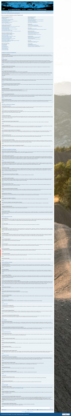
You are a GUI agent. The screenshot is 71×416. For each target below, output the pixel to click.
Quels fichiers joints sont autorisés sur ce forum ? (33, 41)
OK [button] (65, 414)
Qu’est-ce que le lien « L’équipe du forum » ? (33, 22)
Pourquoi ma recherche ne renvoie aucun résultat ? (33, 32)
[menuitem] (6, 11)
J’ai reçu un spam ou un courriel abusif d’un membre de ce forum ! (35, 26)
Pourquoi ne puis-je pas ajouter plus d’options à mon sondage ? (9, 36)
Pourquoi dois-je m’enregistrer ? (5, 17)
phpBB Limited (21, 387)
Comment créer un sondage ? (5, 35)
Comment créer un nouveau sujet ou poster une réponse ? (8, 33)
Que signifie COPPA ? (4, 18)
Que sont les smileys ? (4, 45)
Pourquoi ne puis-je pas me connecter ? (6, 20)
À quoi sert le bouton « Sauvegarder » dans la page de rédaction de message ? (10, 40)
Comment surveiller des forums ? (31, 38)
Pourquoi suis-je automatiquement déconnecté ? (7, 22)
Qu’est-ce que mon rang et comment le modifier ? (7, 30)
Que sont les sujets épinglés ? (5, 48)
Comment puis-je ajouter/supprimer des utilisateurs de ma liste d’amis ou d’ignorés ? (37, 29)
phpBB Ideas (38, 392)
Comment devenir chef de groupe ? (32, 20)
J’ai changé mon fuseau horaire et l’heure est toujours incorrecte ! (9, 27)
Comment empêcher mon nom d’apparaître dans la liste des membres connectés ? (11, 26)
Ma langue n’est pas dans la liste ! (5, 28)
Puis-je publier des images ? (5, 46)
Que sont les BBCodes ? (4, 44)
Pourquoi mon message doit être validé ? (6, 41)
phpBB (25, 411)
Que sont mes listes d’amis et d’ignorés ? (32, 28)
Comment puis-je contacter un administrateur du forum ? (34, 46)
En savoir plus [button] (26, 414)
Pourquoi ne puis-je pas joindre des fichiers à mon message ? (8, 38)
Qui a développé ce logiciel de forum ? (32, 44)
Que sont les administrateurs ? (31, 17)
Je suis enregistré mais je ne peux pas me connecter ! (8, 19)
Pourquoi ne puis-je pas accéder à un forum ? (7, 37)
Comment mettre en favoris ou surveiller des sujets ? (33, 37)
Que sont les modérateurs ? (31, 18)
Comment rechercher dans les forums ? (32, 31)
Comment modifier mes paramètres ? (6, 25)
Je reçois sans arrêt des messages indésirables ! (33, 25)
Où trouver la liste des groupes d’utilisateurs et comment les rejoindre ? (36, 19)
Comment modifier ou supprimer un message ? (7, 34)
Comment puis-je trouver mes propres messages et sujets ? (34, 34)
